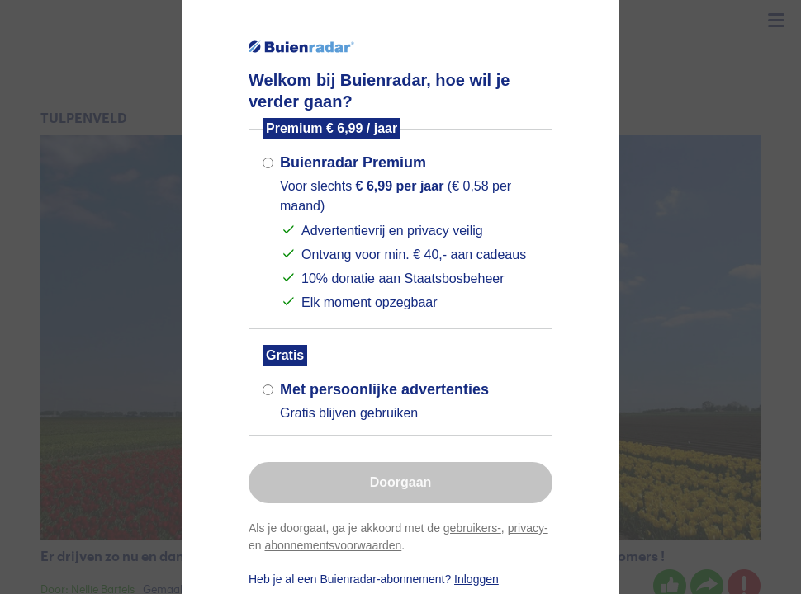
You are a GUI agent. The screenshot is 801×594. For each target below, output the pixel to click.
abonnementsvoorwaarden (332, 545)
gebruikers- (472, 528)
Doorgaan (401, 482)
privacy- (528, 528)
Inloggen (476, 579)
